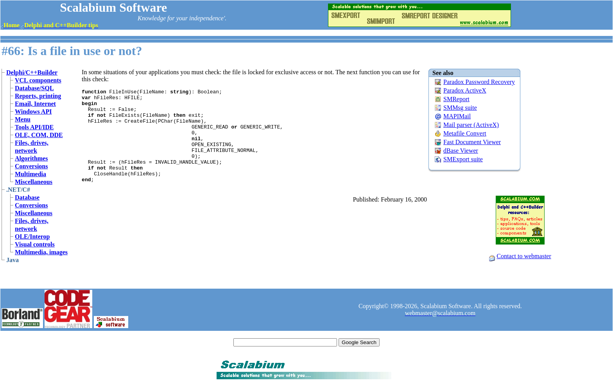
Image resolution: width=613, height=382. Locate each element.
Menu (22, 119)
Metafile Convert (464, 133)
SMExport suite (463, 159)
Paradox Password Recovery (479, 82)
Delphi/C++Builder (31, 72)
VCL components (38, 80)
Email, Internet (35, 103)
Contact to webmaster (523, 256)
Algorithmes (31, 158)
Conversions (31, 166)
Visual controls (35, 244)
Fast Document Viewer (472, 142)
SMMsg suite (460, 107)
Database (27, 197)
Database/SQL (34, 88)
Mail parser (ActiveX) (471, 124)
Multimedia (30, 174)
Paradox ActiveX (464, 90)
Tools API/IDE (34, 127)
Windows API (33, 111)
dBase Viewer (460, 150)
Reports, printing (38, 96)
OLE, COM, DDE (39, 135)
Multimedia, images (41, 252)
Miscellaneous (33, 182)
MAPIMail (457, 116)
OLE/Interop (32, 236)
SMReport (456, 99)
